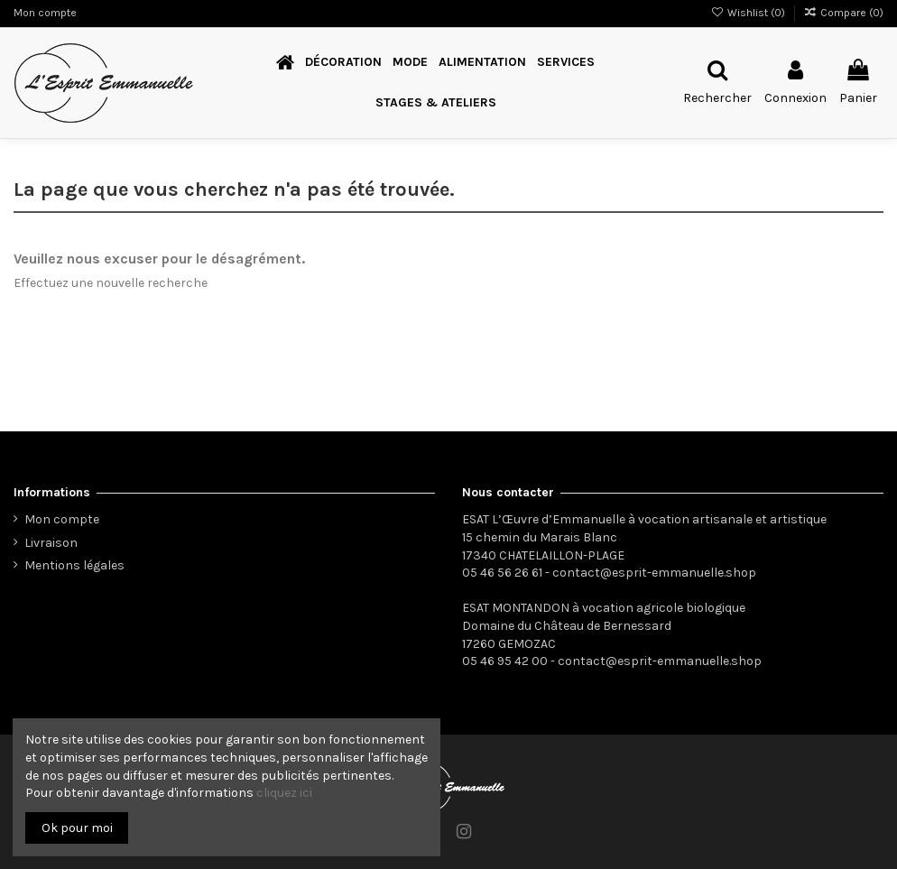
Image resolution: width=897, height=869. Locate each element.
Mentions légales (74, 565)
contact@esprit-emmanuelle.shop (654, 572)
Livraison (51, 542)
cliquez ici (284, 792)
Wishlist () (748, 12)
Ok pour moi (77, 828)
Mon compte (45, 12)
